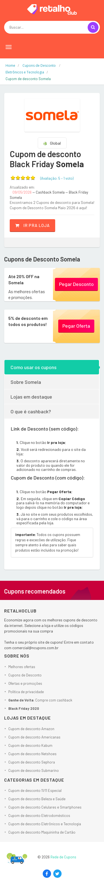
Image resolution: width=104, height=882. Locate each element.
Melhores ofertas (21, 666)
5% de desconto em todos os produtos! (28, 321)
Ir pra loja (32, 225)
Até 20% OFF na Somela (23, 279)
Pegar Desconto (76, 284)
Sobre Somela (26, 382)
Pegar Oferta (76, 326)
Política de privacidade (26, 692)
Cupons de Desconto (25, 675)
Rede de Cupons (63, 857)
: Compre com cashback (40, 700)
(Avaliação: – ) (56, 178)
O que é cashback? (31, 411)
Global (52, 143)
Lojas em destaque (31, 397)
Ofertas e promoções (25, 683)
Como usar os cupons (34, 367)
